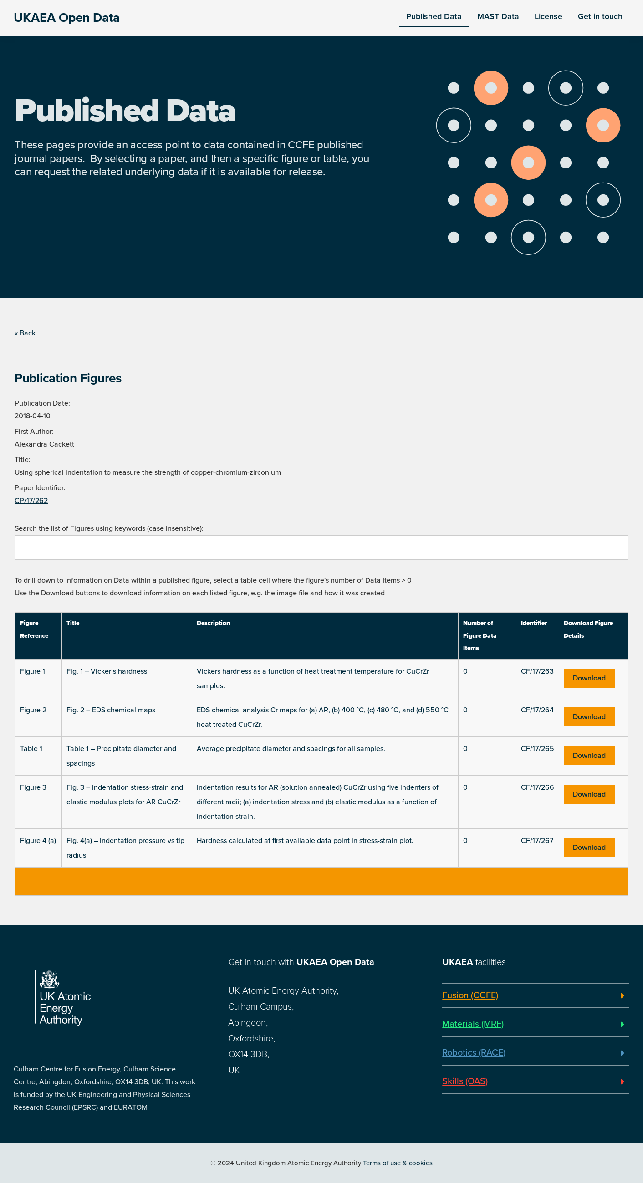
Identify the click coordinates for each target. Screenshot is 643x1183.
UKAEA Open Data (67, 17)
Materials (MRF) (473, 1024)
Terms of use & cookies (398, 1163)
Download (589, 678)
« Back (25, 333)
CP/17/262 (31, 500)
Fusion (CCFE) (470, 995)
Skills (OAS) (465, 1081)
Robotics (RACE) (473, 1052)
